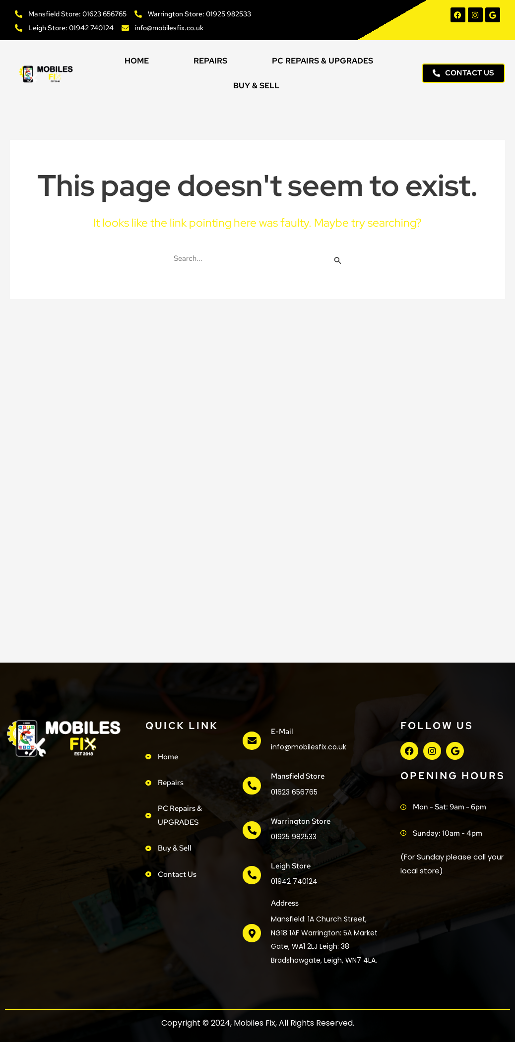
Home (137, 61)
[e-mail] (251, 741)
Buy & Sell (256, 85)
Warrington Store (300, 821)
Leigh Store (290, 866)
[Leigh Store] (251, 875)
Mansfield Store (297, 776)
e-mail (281, 731)
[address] (251, 933)
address (284, 903)
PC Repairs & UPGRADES (322, 61)
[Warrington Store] (251, 830)
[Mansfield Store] (251, 786)
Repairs (210, 61)
